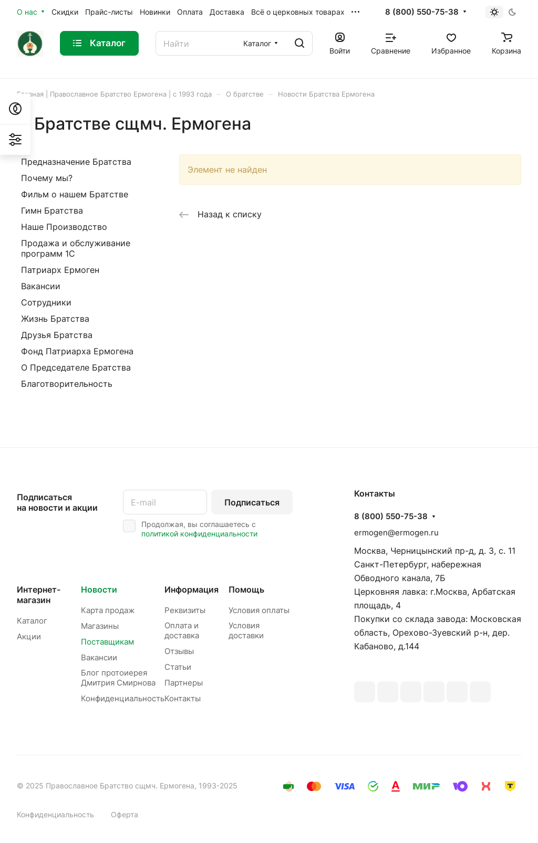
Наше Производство (64, 227)
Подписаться (252, 502)
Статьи (177, 667)
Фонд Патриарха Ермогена (77, 351)
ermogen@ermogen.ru (396, 533)
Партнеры (183, 683)
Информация (191, 589)
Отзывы (179, 651)
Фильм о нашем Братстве (74, 194)
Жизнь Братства (55, 318)
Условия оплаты (259, 610)
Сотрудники (46, 302)
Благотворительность (66, 383)
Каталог (32, 621)
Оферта (124, 814)
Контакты (182, 698)
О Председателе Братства (76, 367)
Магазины (100, 626)
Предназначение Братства (76, 161)
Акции (29, 636)
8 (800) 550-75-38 (422, 12)
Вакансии (40, 286)
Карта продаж (107, 610)
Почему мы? (47, 178)
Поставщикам (107, 642)
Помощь (246, 589)
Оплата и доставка (181, 630)
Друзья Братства (56, 335)
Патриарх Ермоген (60, 270)
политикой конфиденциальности (199, 533)
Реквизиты (184, 610)
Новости (99, 589)
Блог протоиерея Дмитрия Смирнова (118, 678)
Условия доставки (246, 630)
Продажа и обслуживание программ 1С (75, 248)
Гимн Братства (52, 210)
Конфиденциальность (122, 698)
